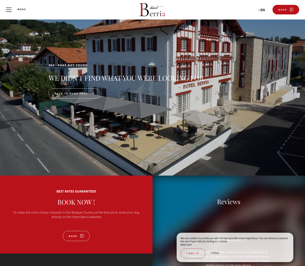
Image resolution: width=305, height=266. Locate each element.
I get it (193, 253)
